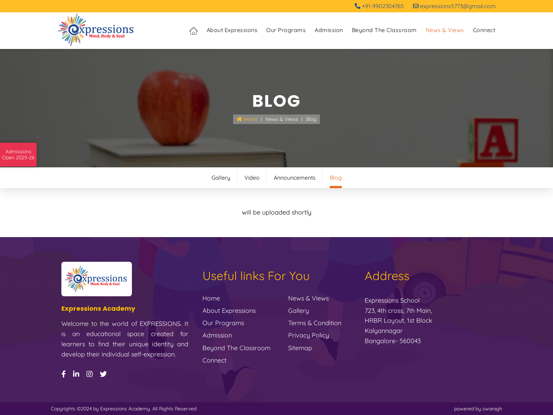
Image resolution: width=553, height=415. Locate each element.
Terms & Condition (314, 323)
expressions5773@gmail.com (454, 6)
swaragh (492, 409)
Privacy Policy (308, 335)
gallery (298, 310)
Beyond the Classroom (384, 29)
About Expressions (232, 29)
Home (247, 119)
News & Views (445, 29)
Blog (311, 119)
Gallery (221, 177)
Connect (484, 29)
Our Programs (286, 29)
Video (252, 177)
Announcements (295, 177)
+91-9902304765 (379, 6)
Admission (329, 29)
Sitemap (300, 348)
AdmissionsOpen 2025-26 (18, 155)
